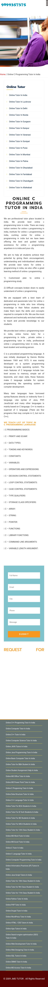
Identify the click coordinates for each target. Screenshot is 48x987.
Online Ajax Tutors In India (16, 929)
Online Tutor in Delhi (18, 108)
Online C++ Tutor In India (15, 735)
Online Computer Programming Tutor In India (23, 860)
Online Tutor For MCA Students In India (21, 824)
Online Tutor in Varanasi (20, 135)
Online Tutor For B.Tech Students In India (22, 812)
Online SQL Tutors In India (16, 956)
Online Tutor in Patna (18, 161)
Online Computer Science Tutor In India (21, 741)
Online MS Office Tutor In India (18, 776)
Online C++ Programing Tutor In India (20, 723)
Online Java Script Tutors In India (19, 875)
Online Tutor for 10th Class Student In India (23, 881)
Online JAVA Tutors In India (16, 746)
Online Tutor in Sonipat (19, 141)
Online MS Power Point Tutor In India (20, 782)
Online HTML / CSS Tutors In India (19, 923)
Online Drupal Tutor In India (16, 911)
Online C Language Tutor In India (18, 854)
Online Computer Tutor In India (18, 729)
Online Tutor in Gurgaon (20, 121)
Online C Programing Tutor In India (19, 788)
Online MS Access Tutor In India (18, 968)
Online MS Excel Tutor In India (17, 842)
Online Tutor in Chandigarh (21, 181)
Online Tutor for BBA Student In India (20, 764)
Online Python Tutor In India (17, 899)
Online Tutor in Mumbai (19, 154)
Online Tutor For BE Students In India (20, 818)
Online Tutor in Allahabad (20, 187)
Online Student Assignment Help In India (22, 770)
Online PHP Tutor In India (16, 905)
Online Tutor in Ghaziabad (21, 168)
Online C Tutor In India (14, 848)
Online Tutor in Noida (18, 115)
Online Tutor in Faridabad (20, 174)
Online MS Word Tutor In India (17, 836)
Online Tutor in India (18, 95)
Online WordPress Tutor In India (18, 917)
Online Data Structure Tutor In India (20, 794)
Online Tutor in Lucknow (20, 102)
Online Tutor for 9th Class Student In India (22, 887)
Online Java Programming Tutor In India (21, 752)
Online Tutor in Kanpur (19, 128)
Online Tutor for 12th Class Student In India (23, 830)
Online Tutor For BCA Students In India (21, 806)
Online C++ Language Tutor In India (20, 800)
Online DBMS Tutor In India (16, 962)
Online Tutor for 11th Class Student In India (23, 893)
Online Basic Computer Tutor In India (20, 758)
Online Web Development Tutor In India (21, 944)
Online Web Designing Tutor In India (20, 950)
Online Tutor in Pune (18, 148)
